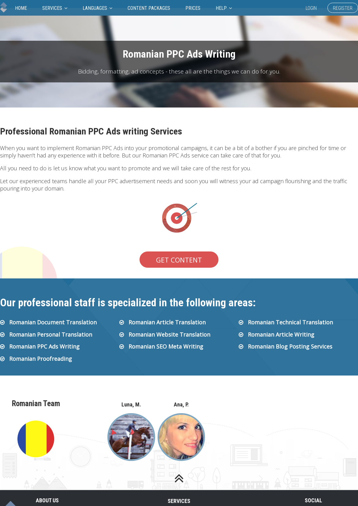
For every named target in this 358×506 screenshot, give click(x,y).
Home (21, 8)
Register (342, 8)
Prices (192, 8)
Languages (97, 8)
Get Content (179, 259)
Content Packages (149, 8)
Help (224, 8)
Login (311, 8)
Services (54, 8)
